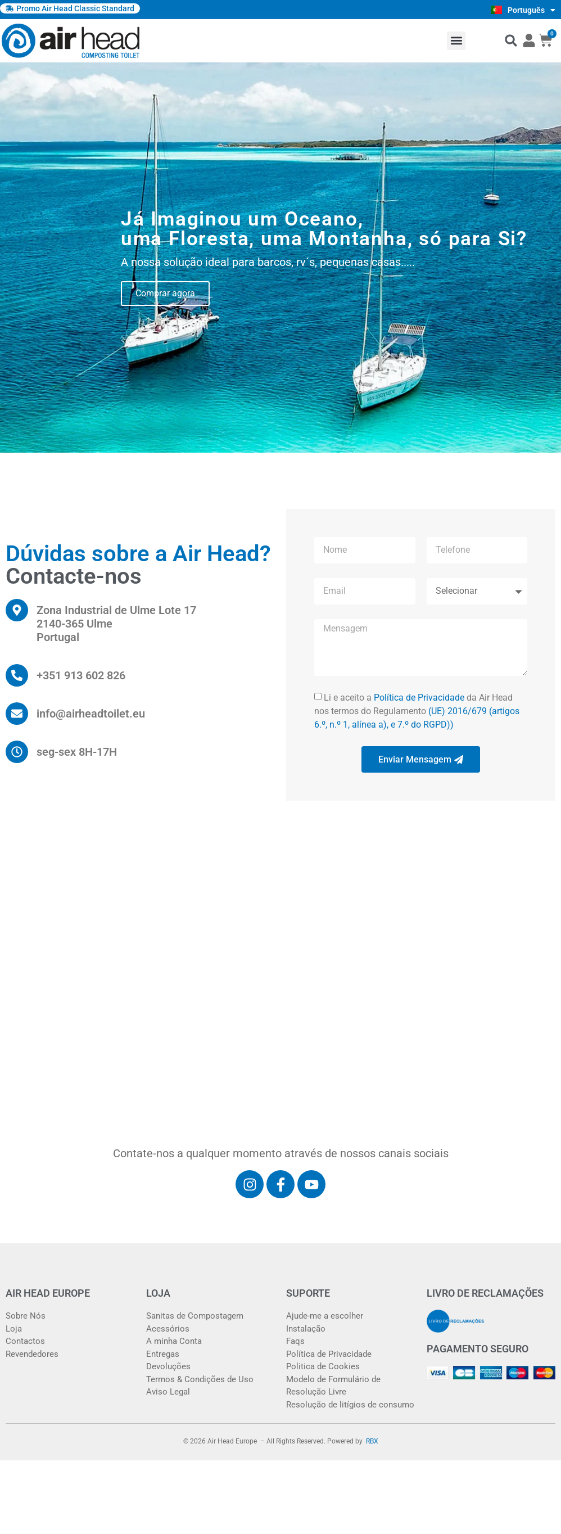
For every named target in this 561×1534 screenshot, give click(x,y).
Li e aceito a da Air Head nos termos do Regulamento (416, 711)
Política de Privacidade (419, 697)
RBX (372, 1441)
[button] (456, 40)
